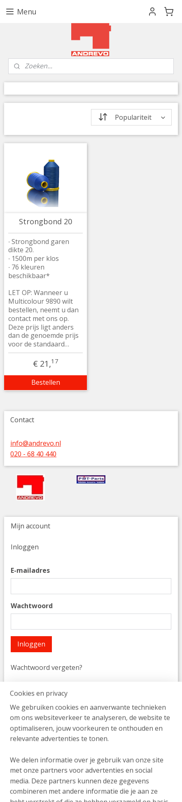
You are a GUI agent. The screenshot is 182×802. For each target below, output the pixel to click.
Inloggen (31, 644)
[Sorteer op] (131, 117)
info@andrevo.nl (35, 443)
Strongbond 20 (45, 221)
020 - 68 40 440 (33, 453)
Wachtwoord (32, 605)
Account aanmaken (46, 754)
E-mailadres (30, 570)
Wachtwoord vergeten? (46, 667)
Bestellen (45, 382)
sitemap (129, 787)
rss (146, 787)
